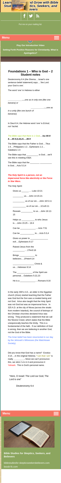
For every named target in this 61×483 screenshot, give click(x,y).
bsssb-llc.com (11, 466)
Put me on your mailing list (30, 24)
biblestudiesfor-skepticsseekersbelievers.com (27, 463)
